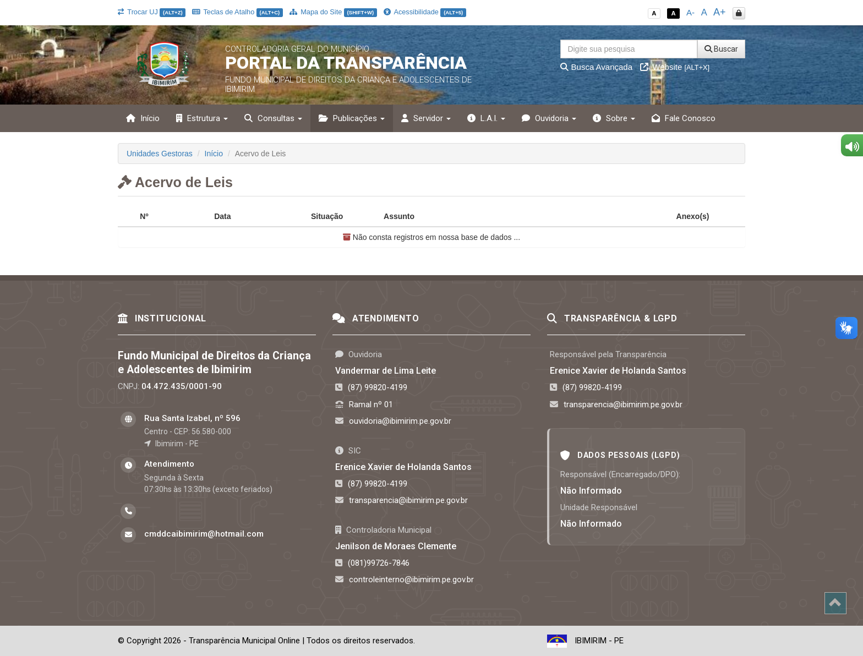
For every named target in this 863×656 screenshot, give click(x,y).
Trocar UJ (151, 12)
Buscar (721, 49)
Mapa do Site (333, 12)
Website (674, 67)
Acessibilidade (425, 12)
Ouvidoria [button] (549, 118)
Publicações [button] (352, 118)
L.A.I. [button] (486, 118)
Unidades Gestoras (160, 153)
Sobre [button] (614, 118)
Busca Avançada (596, 67)
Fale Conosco (683, 118)
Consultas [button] (273, 118)
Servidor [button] (426, 118)
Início (143, 118)
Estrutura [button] (202, 118)
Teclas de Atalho (237, 12)
